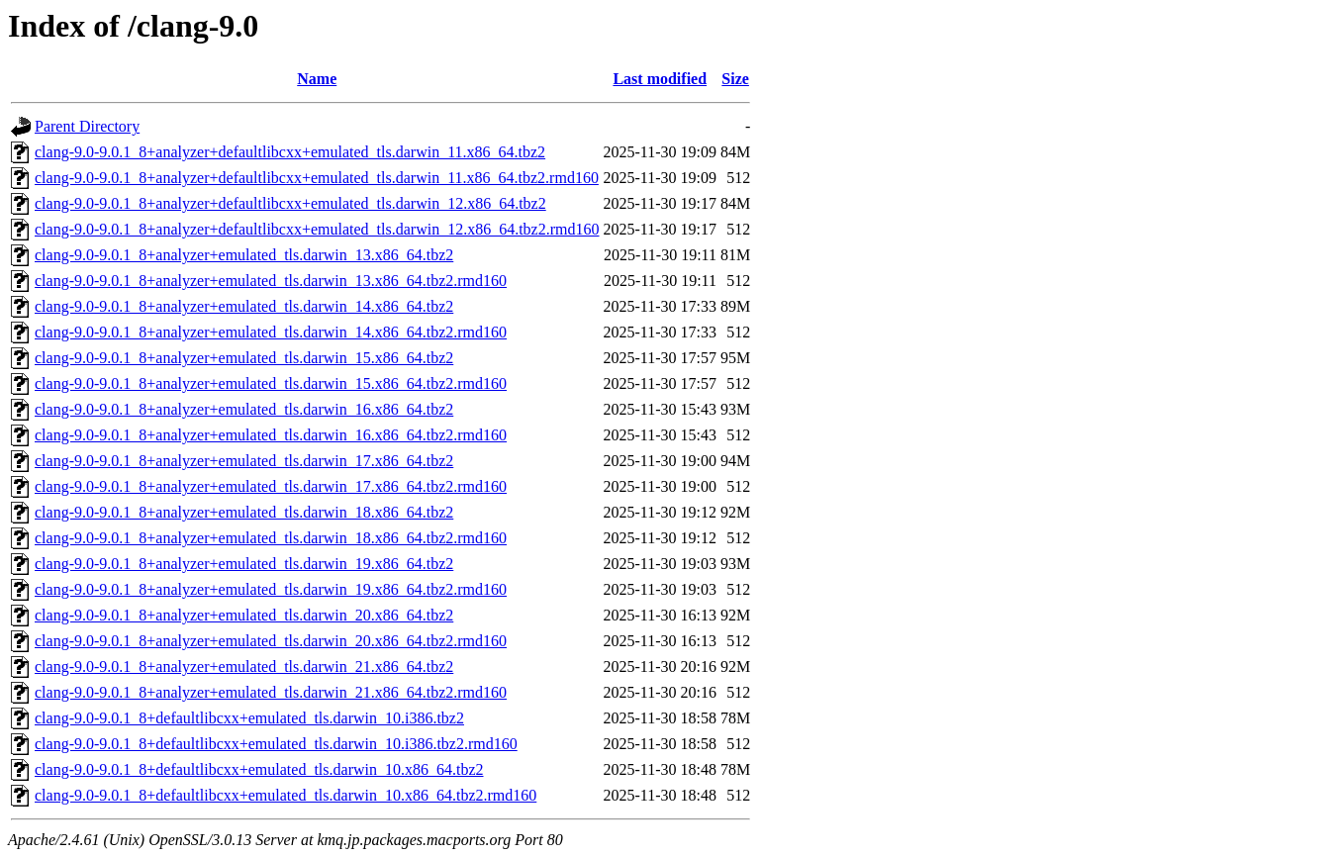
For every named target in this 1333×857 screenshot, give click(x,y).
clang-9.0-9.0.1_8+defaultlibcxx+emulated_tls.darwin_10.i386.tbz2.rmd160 (276, 743)
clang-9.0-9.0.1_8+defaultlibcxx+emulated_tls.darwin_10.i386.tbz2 (249, 718)
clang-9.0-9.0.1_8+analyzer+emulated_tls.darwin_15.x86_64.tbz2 (244, 357)
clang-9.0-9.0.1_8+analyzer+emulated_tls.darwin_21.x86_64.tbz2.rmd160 (271, 692)
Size (735, 78)
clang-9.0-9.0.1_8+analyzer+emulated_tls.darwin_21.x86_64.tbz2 (244, 666)
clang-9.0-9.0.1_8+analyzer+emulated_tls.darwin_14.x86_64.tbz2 (244, 306)
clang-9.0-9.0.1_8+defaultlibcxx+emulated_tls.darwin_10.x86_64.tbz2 (259, 769)
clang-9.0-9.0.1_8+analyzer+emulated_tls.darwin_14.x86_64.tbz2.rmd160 (271, 332)
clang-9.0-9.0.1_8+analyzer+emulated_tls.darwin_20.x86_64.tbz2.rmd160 (271, 640)
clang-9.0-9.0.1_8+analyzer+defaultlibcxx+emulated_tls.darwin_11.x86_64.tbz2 (290, 151)
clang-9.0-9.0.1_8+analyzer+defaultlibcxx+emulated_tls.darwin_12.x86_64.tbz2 (290, 203)
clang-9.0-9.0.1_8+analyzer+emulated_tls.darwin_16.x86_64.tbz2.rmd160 (271, 435)
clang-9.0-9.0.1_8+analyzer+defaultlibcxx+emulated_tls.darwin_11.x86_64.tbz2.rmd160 (317, 177)
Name (316, 78)
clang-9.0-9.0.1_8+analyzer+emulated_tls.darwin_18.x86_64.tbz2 (244, 512)
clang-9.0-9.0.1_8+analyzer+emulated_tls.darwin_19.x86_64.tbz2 (244, 563)
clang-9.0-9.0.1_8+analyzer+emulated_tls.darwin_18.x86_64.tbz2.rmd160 (271, 537)
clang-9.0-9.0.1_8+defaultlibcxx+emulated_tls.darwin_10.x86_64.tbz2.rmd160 (285, 795)
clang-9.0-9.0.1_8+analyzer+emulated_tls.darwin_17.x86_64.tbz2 (244, 460)
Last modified (660, 78)
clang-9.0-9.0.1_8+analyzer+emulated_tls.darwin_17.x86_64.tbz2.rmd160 (271, 486)
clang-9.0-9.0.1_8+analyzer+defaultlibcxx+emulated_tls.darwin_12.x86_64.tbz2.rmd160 (317, 229)
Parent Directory (87, 126)
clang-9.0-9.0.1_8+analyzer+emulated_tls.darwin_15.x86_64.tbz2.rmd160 (271, 383)
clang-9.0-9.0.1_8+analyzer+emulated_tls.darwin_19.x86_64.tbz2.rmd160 (271, 589)
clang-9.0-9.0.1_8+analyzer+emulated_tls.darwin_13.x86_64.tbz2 (244, 254)
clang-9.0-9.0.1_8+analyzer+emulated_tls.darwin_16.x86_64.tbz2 (244, 409)
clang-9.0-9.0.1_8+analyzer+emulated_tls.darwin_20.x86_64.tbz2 (244, 615)
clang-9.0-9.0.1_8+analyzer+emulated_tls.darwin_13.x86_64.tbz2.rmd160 (271, 280)
